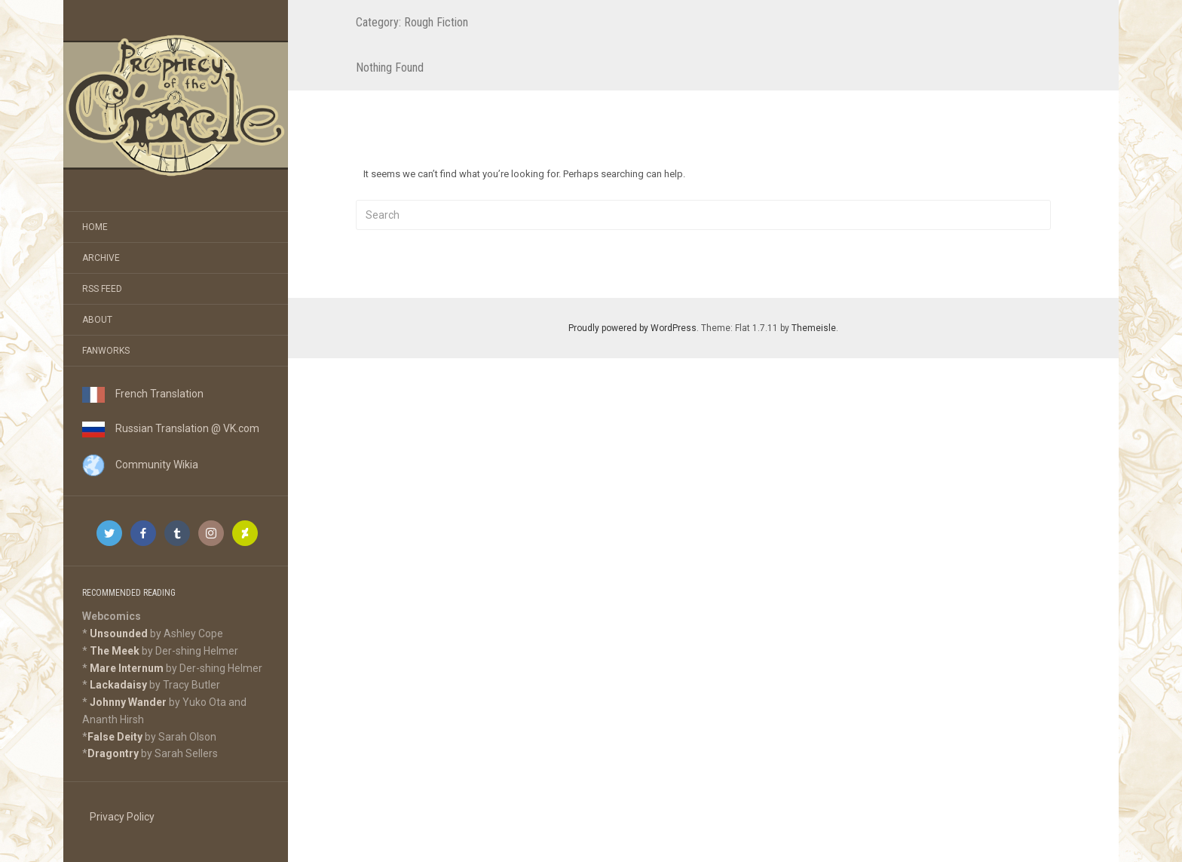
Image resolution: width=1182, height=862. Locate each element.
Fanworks (106, 350)
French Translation (143, 394)
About (97, 319)
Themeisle (814, 328)
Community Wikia (140, 465)
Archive (101, 258)
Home (95, 227)
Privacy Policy (122, 817)
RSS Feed (102, 289)
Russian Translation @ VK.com (170, 428)
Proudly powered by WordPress (632, 328)
